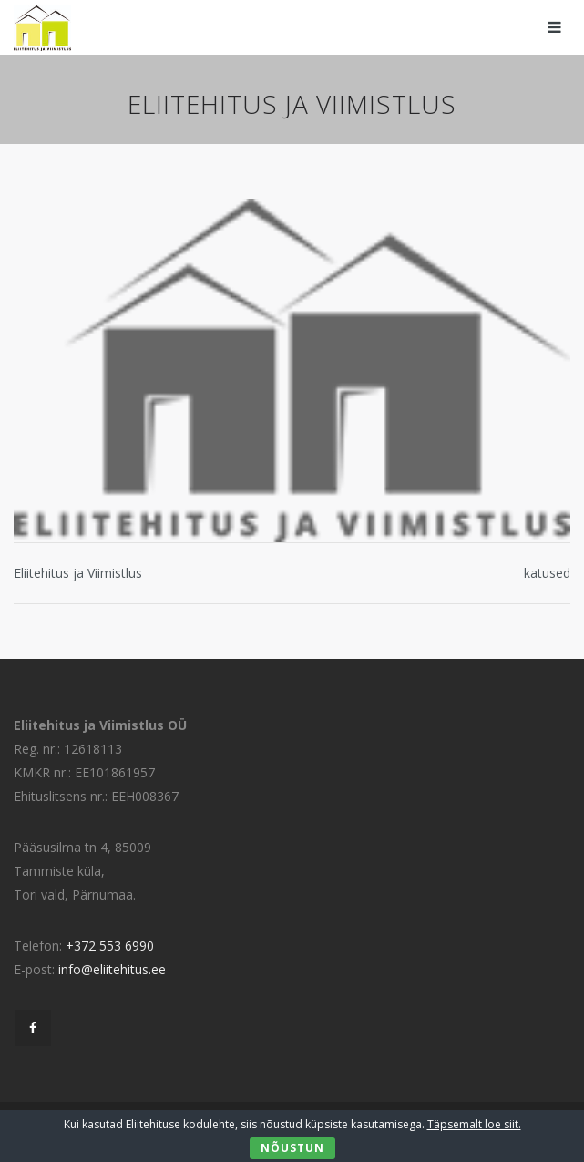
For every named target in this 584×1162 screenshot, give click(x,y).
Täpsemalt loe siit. (474, 1124)
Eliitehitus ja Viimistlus (78, 572)
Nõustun (292, 1148)
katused (547, 572)
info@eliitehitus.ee (112, 969)
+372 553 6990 (110, 945)
